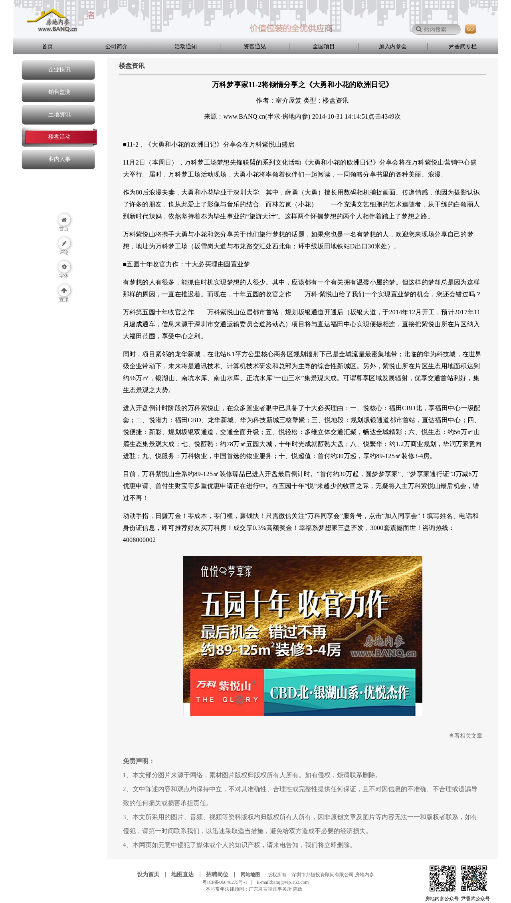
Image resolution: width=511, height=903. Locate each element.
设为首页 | (153, 874)
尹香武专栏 (463, 47)
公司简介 (116, 47)
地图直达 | (188, 874)
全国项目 (324, 47)
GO (470, 29)
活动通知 (185, 47)
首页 (47, 47)
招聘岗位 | (223, 874)
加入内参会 (393, 47)
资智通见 (255, 47)
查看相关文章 (465, 736)
